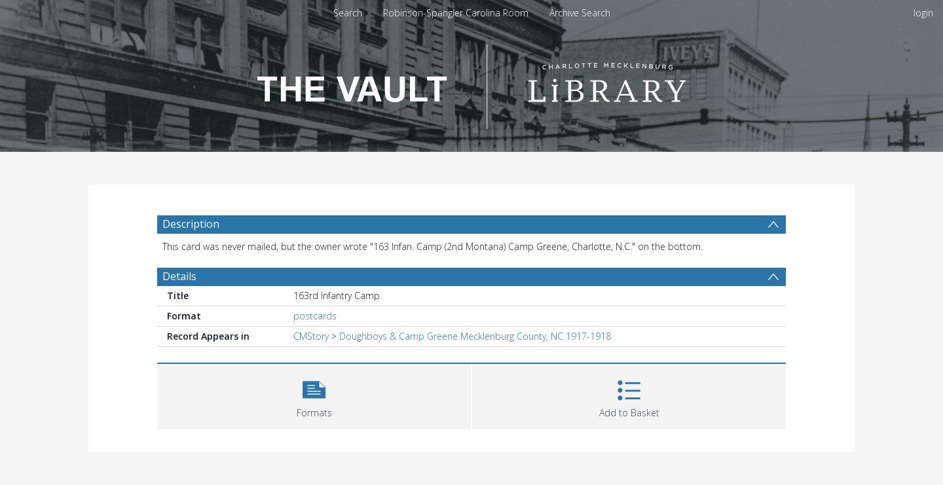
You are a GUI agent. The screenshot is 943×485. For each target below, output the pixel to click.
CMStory (311, 336)
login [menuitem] (923, 13)
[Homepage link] (471, 82)
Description (190, 224)
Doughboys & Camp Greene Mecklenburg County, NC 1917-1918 (475, 336)
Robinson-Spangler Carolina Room (455, 13)
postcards (315, 316)
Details (179, 276)
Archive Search (579, 13)
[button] (314, 395)
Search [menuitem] (347, 13)
